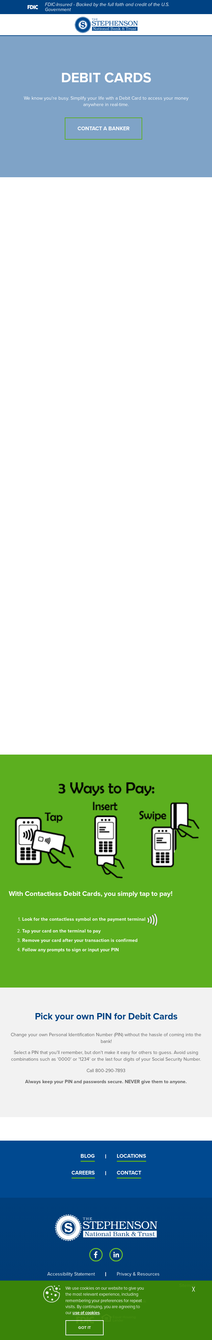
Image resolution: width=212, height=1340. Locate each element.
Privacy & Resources (138, 1274)
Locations (131, 1156)
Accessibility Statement (71, 1274)
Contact (129, 1172)
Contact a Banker (103, 128)
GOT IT (84, 1327)
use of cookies (86, 1312)
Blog (88, 1156)
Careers (83, 1172)
